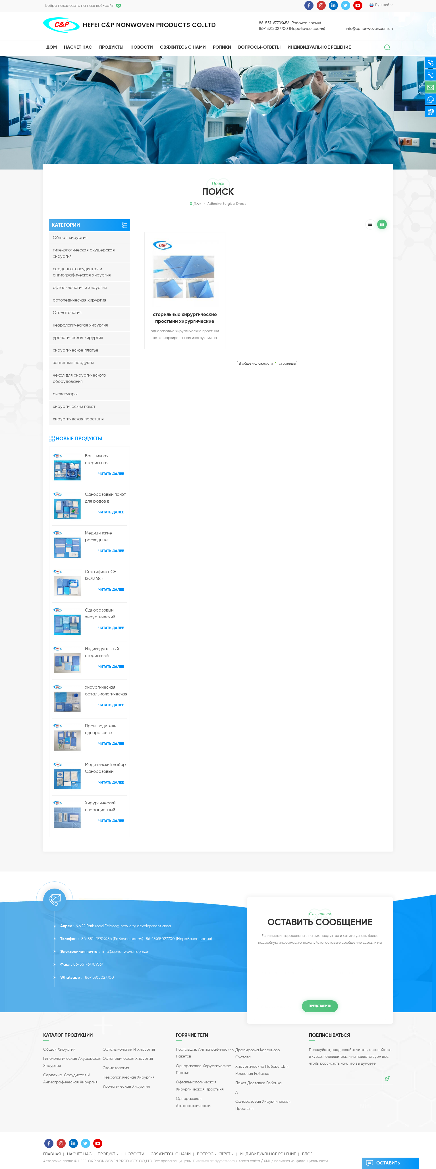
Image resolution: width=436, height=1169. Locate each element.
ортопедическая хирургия (79, 300)
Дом (51, 47)
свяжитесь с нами (183, 47)
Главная (52, 1154)
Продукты (111, 47)
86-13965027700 (160, 939)
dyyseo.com (225, 1161)
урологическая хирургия (78, 338)
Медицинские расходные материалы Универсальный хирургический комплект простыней (105, 537)
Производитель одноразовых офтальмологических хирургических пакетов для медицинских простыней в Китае (106, 730)
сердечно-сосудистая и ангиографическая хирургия (82, 272)
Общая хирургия (70, 238)
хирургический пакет (74, 406)
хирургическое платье (75, 350)
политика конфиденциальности (301, 1161)
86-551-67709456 (96, 939)
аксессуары (65, 394)
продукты (108, 1154)
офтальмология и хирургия (80, 288)
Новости (141, 47)
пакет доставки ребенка (258, 1083)
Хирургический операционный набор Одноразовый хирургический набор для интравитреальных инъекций (104, 807)
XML (267, 1161)
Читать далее (111, 474)
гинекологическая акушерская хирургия (84, 253)
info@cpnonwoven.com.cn (369, 29)
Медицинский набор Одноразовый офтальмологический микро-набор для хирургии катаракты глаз (106, 769)
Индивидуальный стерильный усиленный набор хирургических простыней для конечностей (103, 653)
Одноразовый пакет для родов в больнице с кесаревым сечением (105, 498)
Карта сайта (249, 1161)
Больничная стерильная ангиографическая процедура (104, 460)
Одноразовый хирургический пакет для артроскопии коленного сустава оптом (104, 614)
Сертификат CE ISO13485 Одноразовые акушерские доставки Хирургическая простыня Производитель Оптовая (100, 576)
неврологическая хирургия (80, 325)
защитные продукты (73, 363)
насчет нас (78, 47)
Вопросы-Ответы (259, 47)
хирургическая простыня (78, 419)
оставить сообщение (383, 1163)
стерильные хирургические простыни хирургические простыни (185, 318)
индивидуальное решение (319, 47)
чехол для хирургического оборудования (79, 378)
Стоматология (67, 313)
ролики (222, 47)
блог (307, 1154)
